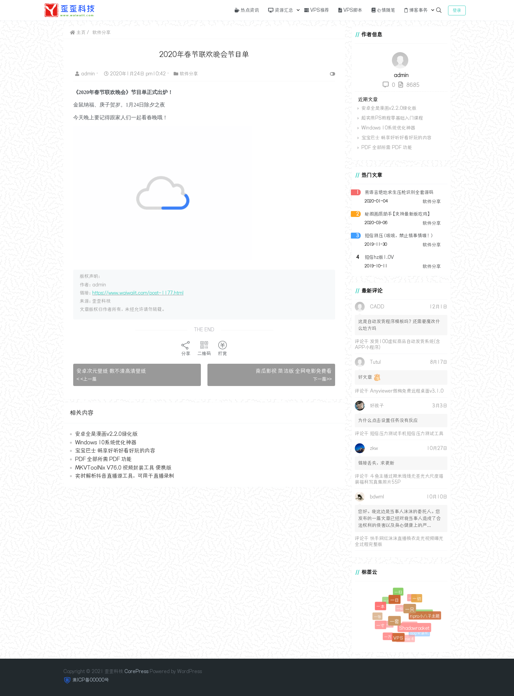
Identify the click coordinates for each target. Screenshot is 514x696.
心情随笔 (383, 10)
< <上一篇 (86, 379)
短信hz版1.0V (379, 257)
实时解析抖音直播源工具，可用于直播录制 (124, 476)
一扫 (398, 592)
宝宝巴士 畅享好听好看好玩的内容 (115, 450)
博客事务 (416, 10)
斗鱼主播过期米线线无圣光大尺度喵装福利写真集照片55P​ (399, 479)
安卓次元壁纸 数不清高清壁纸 (111, 371)
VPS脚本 (350, 10)
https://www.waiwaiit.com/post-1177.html (137, 293)
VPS (398, 637)
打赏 (222, 348)
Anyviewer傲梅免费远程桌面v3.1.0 (406, 391)
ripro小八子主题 (424, 615)
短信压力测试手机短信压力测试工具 (406, 433)
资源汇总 (280, 10)
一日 (394, 599)
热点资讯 (247, 10)
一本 (380, 606)
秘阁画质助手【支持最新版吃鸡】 (397, 214)
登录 (457, 10)
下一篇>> (322, 379)
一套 (393, 620)
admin (85, 74)
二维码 (204, 348)
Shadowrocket (413, 627)
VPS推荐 (316, 10)
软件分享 (101, 32)
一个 (389, 625)
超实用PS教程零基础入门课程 (392, 118)
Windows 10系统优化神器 (105, 442)
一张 (378, 617)
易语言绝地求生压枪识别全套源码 (399, 192)
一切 (416, 598)
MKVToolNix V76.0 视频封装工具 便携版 (123, 467)
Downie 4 (406, 639)
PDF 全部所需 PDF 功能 (103, 459)
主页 (78, 32)
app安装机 (419, 632)
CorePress (136, 671)
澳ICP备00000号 (91, 680)
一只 (409, 608)
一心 (387, 601)
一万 (388, 636)
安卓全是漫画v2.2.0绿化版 (106, 434)
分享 (186, 348)
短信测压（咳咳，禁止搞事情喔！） (399, 236)
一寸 (380, 625)
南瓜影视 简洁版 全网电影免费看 (294, 371)
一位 (400, 610)
